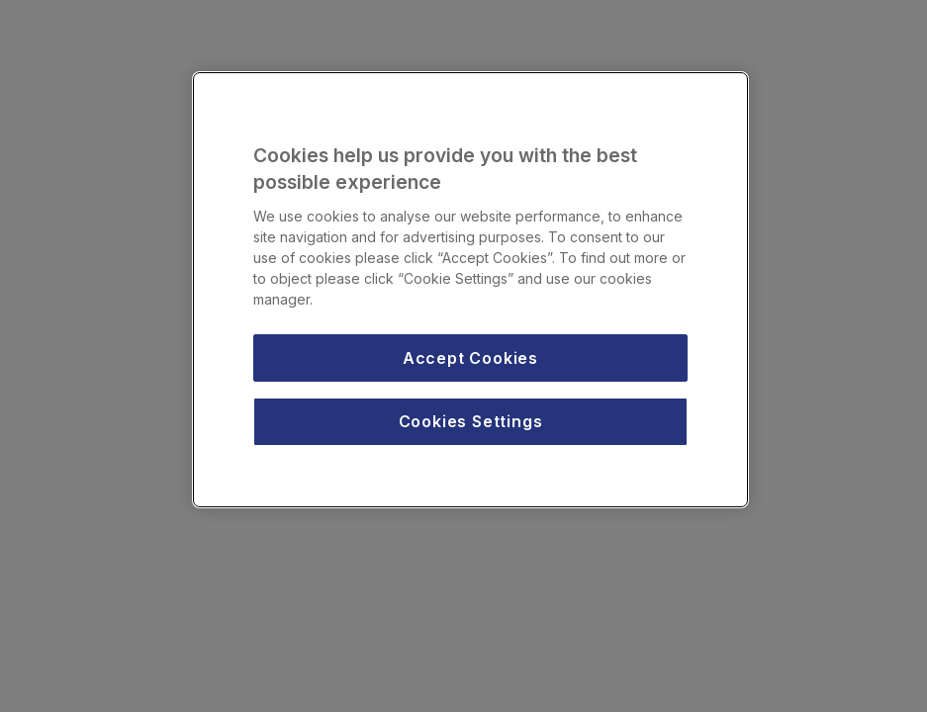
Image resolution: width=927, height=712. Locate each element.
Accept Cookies (470, 358)
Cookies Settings (471, 421)
